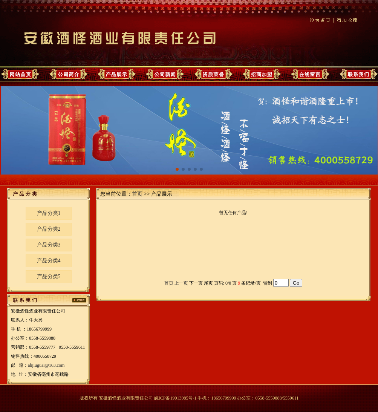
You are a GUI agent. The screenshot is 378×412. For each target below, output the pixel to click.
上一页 (181, 283)
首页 (137, 194)
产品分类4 (49, 260)
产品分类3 (49, 245)
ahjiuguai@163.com (46, 365)
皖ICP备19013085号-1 (175, 398)
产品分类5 (49, 276)
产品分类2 (49, 229)
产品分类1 (49, 213)
